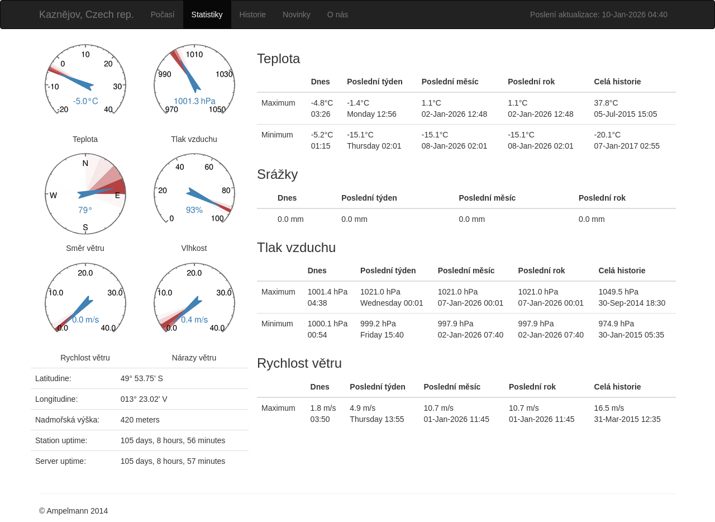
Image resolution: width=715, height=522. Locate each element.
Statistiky (207, 14)
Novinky (297, 14)
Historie (253, 14)
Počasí (163, 14)
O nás (337, 14)
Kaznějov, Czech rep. (86, 14)
